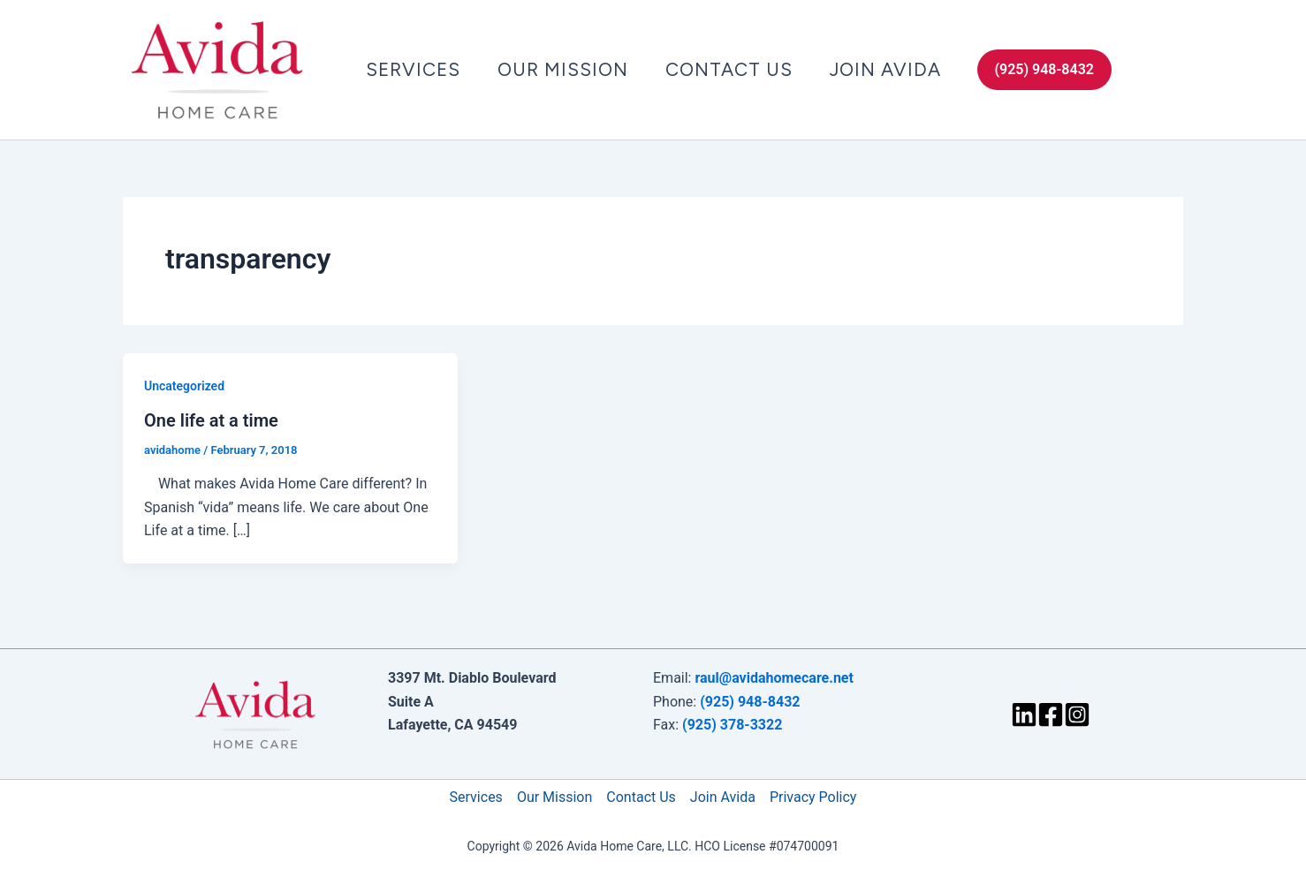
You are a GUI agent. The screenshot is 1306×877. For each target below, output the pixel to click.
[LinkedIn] (1024, 714)
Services (413, 69)
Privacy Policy (813, 797)
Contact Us (729, 69)
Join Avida (885, 69)
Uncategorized (184, 386)
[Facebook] (1050, 714)
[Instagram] (1077, 714)
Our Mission (562, 69)
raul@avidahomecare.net (774, 677)
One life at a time (211, 420)
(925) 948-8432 (750, 701)
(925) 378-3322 (732, 724)
